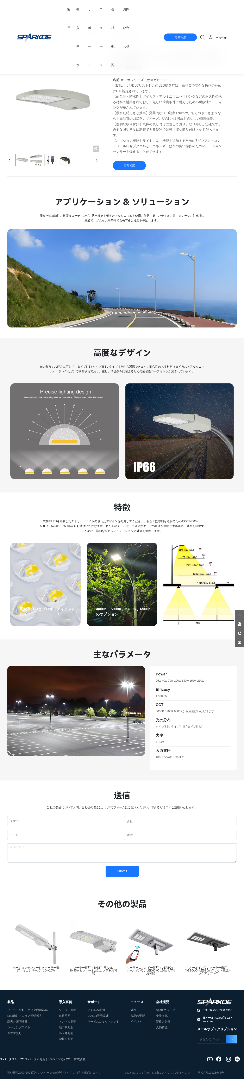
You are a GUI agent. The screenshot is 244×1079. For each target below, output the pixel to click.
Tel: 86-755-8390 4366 (217, 1010)
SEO (160, 1072)
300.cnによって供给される (141, 1072)
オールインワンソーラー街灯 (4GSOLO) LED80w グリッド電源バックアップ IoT (208, 970)
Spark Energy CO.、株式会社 (67, 1059)
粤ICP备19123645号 (211, 1072)
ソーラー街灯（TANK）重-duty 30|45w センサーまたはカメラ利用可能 (93, 970)
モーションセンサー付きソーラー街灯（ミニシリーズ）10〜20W (36, 969)
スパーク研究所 (35, 1059)
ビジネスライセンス (177, 1072)
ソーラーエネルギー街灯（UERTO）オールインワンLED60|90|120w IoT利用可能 (150, 970)
